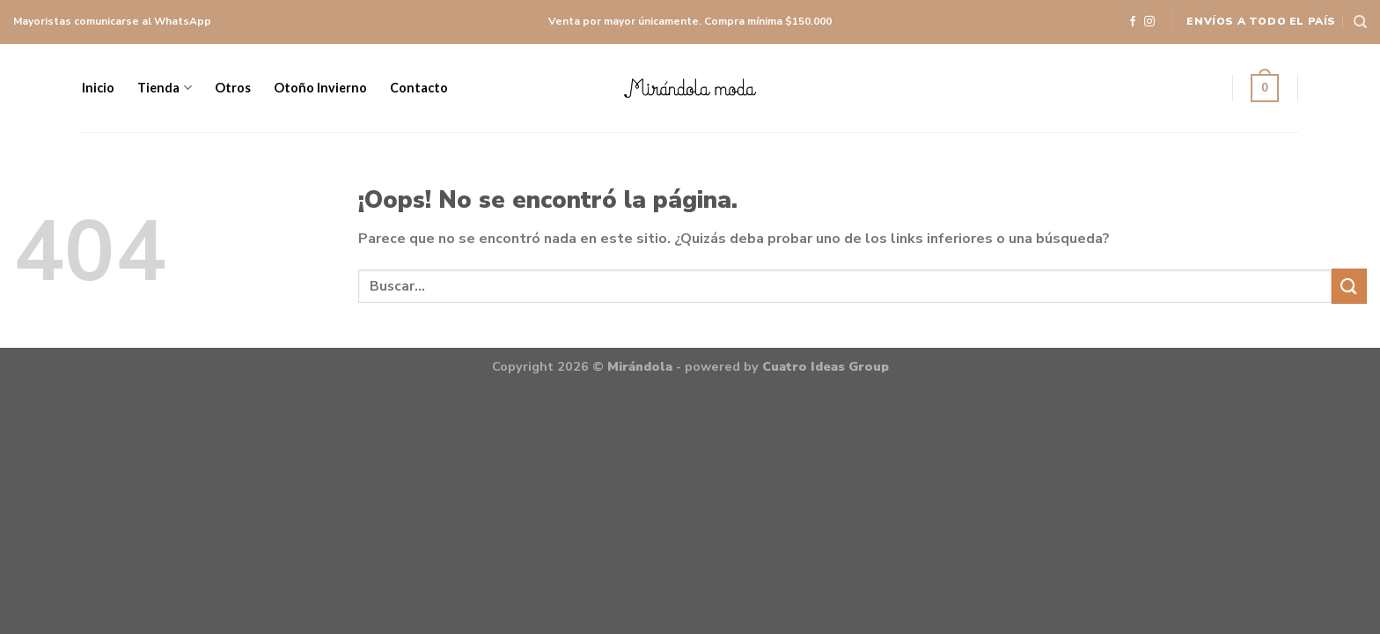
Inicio (98, 87)
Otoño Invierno (320, 87)
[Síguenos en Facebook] (1132, 22)
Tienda (164, 87)
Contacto (419, 87)
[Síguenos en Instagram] (1149, 22)
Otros (233, 87)
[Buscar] (1360, 22)
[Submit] (1349, 286)
